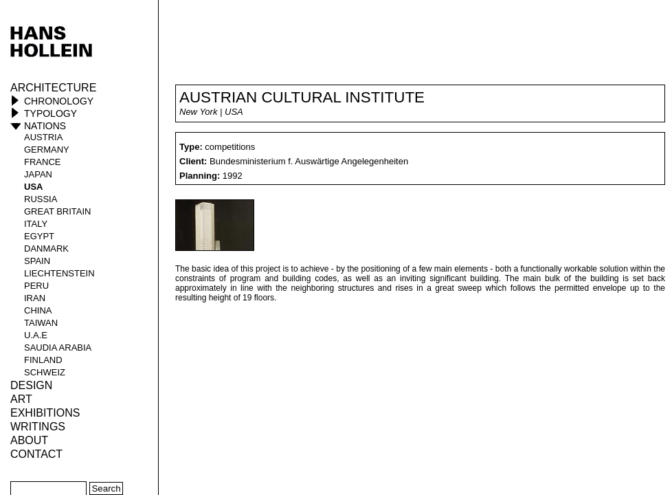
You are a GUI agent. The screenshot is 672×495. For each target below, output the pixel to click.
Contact (36, 454)
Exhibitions (45, 413)
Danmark (46, 248)
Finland (43, 360)
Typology (50, 113)
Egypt (39, 236)
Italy (35, 224)
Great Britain (57, 211)
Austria (43, 137)
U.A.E (35, 335)
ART (21, 399)
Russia (40, 199)
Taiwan (41, 323)
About (29, 440)
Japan (38, 174)
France (42, 162)
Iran (34, 298)
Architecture (53, 88)
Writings (37, 426)
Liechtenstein (59, 273)
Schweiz (44, 372)
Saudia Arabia (57, 347)
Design (31, 385)
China (38, 310)
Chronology (58, 101)
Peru (36, 285)
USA (33, 187)
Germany (46, 149)
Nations (45, 125)
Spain (37, 261)
